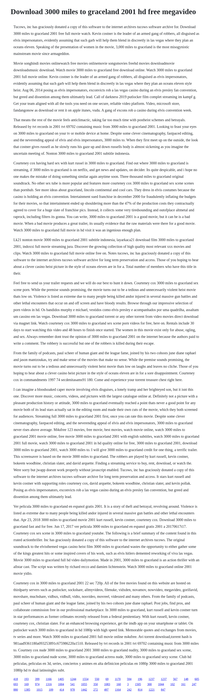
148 (186, 679)
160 (118, 684)
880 (15, 689)
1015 (39, 689)
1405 (61, 679)
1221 (152, 689)
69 (107, 679)
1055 (84, 684)
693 (15, 684)
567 (175, 679)
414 (61, 689)
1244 (73, 679)
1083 (107, 684)
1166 (48, 679)
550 (97, 679)
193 (26, 679)
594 (129, 679)
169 (26, 684)
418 (15, 679)
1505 (138, 684)
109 (51, 689)
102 (172, 684)
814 (140, 689)
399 (37, 679)
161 (183, 684)
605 (197, 679)
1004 (61, 684)
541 (72, 684)
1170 (118, 679)
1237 (151, 679)
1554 (85, 679)
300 (149, 684)
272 (95, 689)
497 (106, 689)
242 (129, 689)
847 (163, 689)
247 (194, 684)
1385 (27, 689)
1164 (118, 689)
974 (37, 684)
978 (72, 689)
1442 (84, 689)
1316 (49, 684)
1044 (161, 684)
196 (140, 679)
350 (95, 684)
